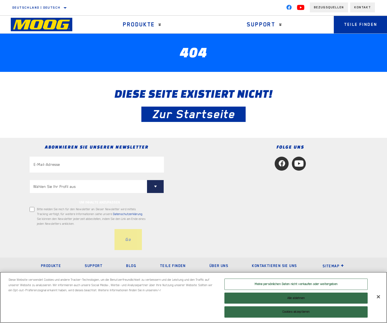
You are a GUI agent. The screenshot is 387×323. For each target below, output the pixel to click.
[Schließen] (378, 297)
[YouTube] (300, 8)
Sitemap (333, 266)
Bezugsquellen (329, 7)
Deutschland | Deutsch (36, 7)
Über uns (218, 266)
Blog (131, 266)
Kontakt (362, 7)
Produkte (138, 24)
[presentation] (70, 239)
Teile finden (173, 266)
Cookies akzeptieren (296, 312)
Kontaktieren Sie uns (274, 266)
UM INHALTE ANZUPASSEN (99, 202)
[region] (193, 297)
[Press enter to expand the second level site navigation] (159, 24)
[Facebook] (289, 8)
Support (260, 24)
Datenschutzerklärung (127, 214)
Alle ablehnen (296, 298)
